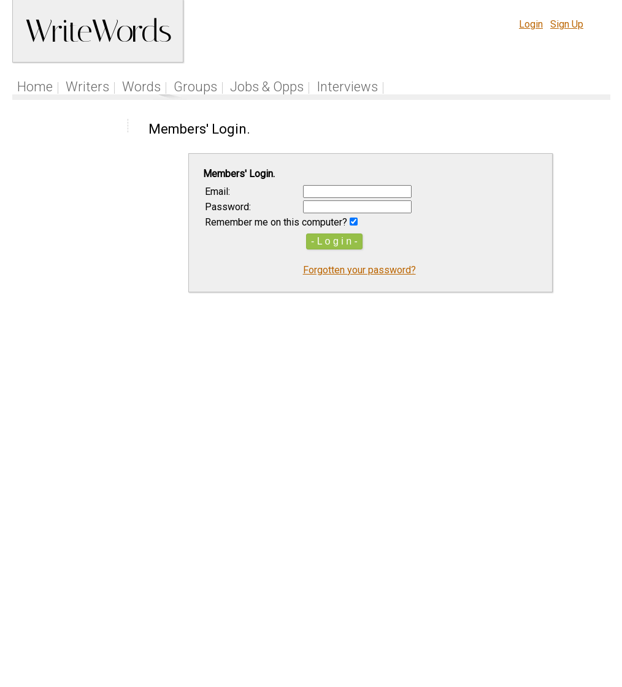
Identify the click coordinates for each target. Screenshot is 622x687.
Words (141, 86)
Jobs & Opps (267, 86)
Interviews (347, 86)
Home (35, 86)
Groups (195, 86)
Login (531, 24)
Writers (87, 86)
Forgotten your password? (359, 270)
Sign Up (566, 24)
